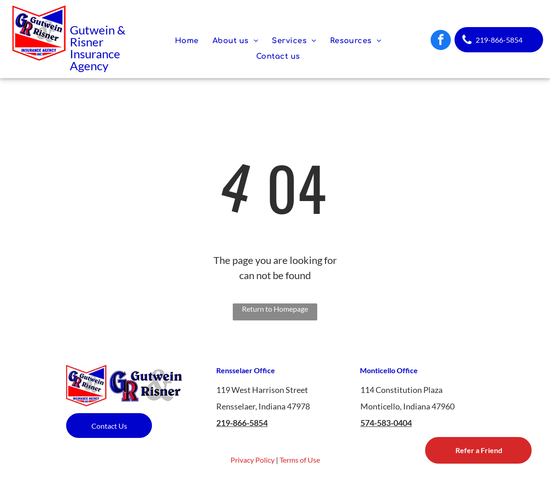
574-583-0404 (386, 423)
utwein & (102, 29)
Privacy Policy (252, 459)
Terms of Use (300, 459)
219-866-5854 (242, 423)
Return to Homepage (275, 308)
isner (90, 41)
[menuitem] (187, 41)
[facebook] (441, 41)
